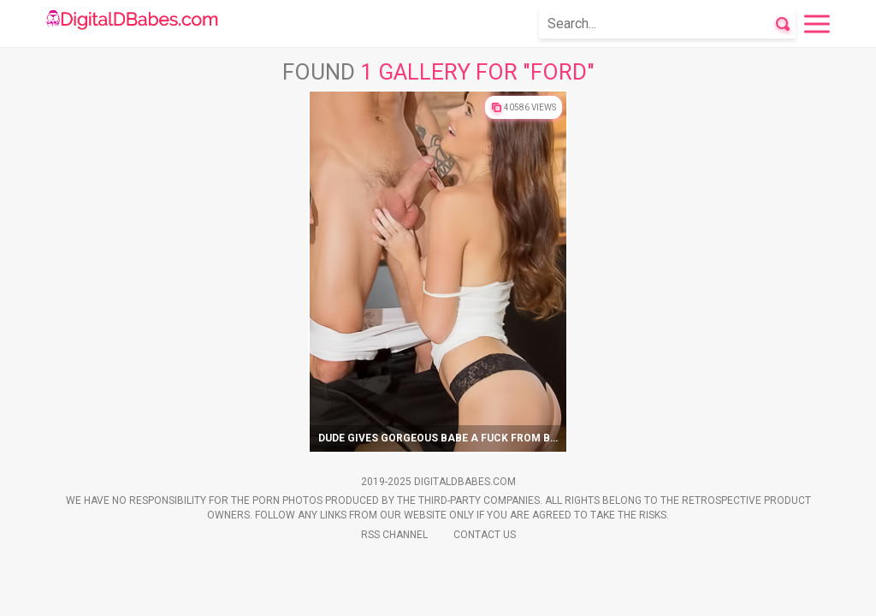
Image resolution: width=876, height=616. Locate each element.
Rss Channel (394, 535)
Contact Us (484, 535)
